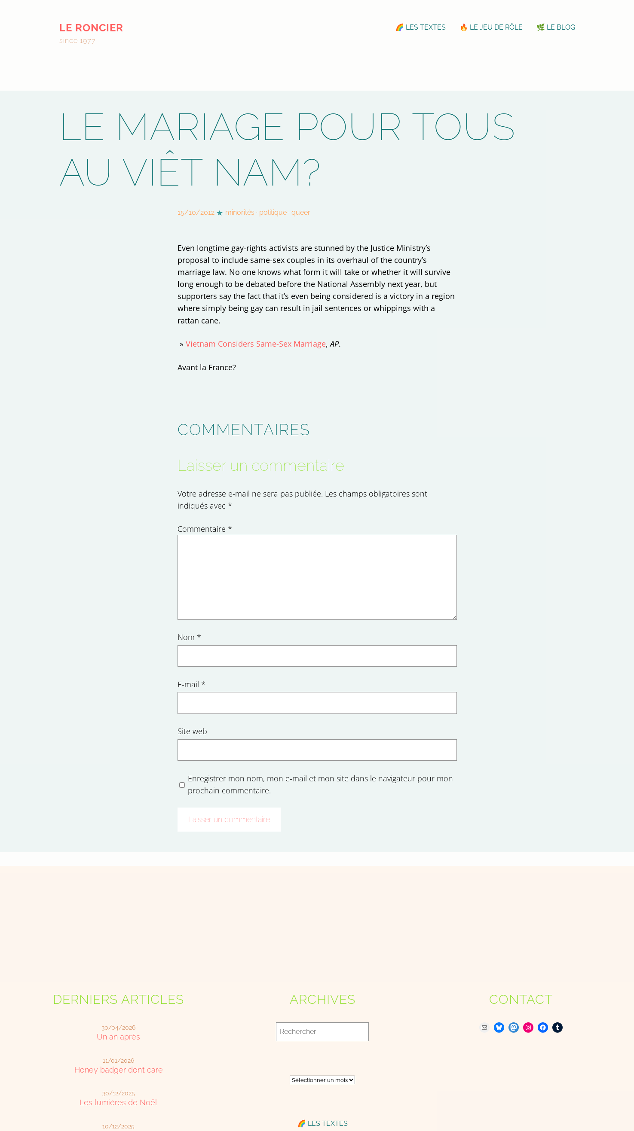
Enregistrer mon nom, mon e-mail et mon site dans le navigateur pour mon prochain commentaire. (320, 784)
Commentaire (205, 529)
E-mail (191, 684)
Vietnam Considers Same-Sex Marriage (256, 343)
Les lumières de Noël (118, 1102)
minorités (239, 212)
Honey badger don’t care (118, 1069)
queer (300, 212)
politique (273, 212)
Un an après (118, 1036)
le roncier (91, 27)
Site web (192, 731)
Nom (189, 637)
